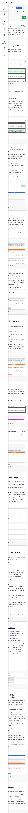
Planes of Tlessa (8, 2)
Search (19, 7)
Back (24, 17)
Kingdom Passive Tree (9, 220)
